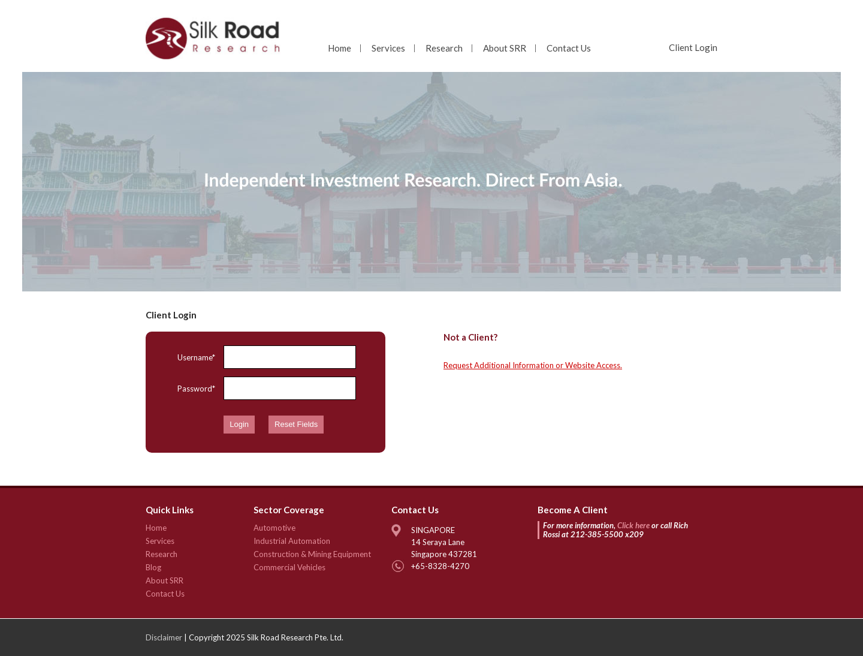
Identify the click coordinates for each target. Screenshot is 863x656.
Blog (153, 567)
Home (339, 48)
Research (444, 48)
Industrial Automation (292, 541)
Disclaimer (164, 637)
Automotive (274, 527)
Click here (633, 525)
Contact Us (569, 48)
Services (388, 48)
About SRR (504, 48)
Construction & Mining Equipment (312, 554)
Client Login (693, 47)
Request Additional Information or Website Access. (532, 365)
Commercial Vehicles (289, 567)
